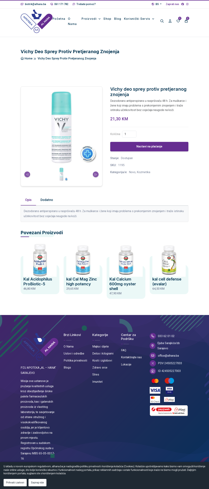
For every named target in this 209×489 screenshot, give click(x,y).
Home (26, 58)
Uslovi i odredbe (74, 353)
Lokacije (126, 364)
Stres (95, 374)
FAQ (123, 350)
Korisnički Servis (137, 18)
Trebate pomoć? (84, 4)
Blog (117, 18)
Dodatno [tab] (47, 200)
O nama (72, 21)
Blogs (67, 367)
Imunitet (97, 381)
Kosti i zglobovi (102, 360)
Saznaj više (37, 482)
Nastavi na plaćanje (149, 146)
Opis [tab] (28, 200)
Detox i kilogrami (102, 353)
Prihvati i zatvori (15, 482)
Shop (107, 18)
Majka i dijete (100, 346)
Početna (59, 18)
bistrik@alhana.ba (33, 4)
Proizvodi (90, 18)
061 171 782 (59, 4)
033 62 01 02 (162, 336)
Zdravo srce (99, 367)
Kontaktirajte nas (131, 357)
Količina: (115, 134)
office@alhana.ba (164, 356)
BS (155, 4)
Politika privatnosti (75, 360)
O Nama (68, 346)
